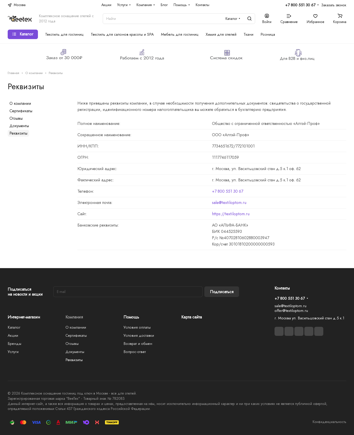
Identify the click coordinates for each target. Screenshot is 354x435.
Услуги (13, 351)
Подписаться (221, 292)
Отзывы (16, 118)
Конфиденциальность (329, 421)
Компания (74, 317)
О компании (20, 103)
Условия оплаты (137, 327)
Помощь (131, 317)
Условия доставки (138, 335)
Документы (19, 126)
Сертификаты (20, 111)
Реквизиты (18, 133)
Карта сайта (191, 317)
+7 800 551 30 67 (300, 5)
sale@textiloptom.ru (229, 203)
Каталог (14, 327)
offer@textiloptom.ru (291, 310)
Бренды (14, 343)
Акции (13, 335)
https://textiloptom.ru (230, 214)
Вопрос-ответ (134, 351)
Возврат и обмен (137, 343)
